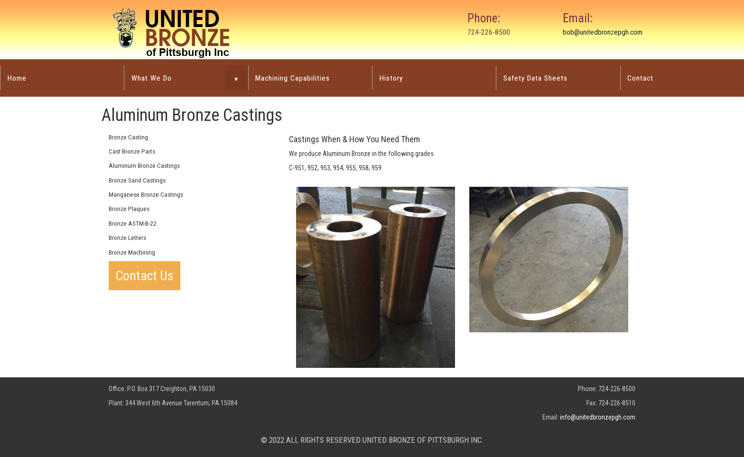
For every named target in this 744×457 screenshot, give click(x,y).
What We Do (151, 78)
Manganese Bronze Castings (146, 194)
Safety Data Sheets (535, 78)
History (391, 78)
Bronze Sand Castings (137, 180)
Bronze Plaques (129, 208)
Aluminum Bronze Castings (144, 165)
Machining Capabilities (292, 78)
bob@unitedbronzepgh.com (602, 32)
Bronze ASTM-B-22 (133, 223)
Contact (640, 78)
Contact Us (144, 275)
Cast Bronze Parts (132, 151)
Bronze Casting (128, 137)
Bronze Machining (132, 252)
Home (17, 78)
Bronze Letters (127, 237)
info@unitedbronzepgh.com (597, 417)
